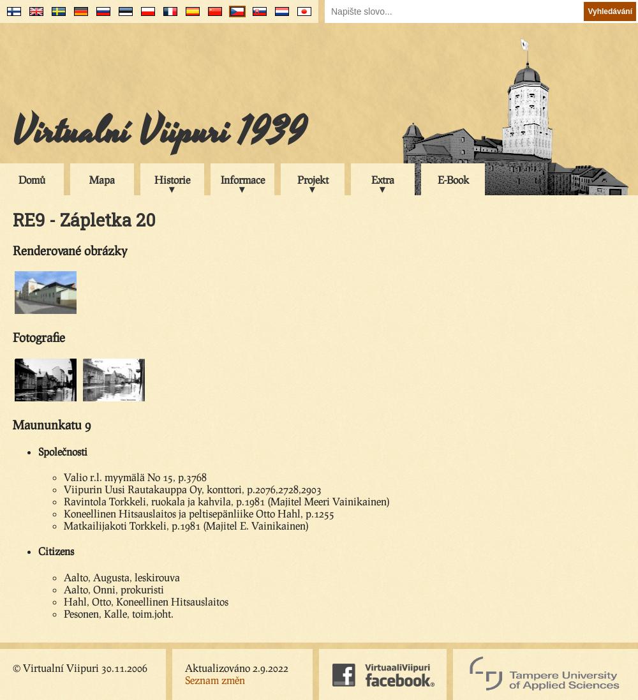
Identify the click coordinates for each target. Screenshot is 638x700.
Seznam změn (215, 680)
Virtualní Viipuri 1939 (159, 132)
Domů (32, 180)
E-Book (453, 180)
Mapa (102, 180)
